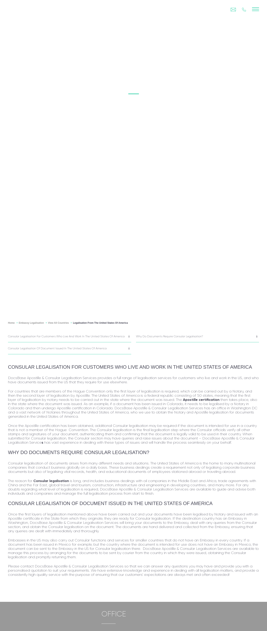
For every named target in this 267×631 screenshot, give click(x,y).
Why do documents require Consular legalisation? (169, 336)
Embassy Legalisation (31, 322)
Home (11, 322)
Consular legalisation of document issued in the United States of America (57, 348)
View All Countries (58, 322)
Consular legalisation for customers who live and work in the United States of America (66, 336)
